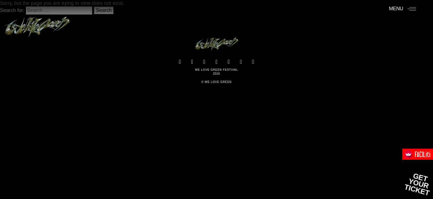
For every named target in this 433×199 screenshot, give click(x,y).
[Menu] (402, 8)
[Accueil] (37, 24)
